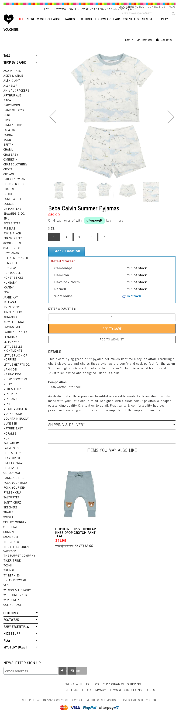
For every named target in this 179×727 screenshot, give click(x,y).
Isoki (7, 300)
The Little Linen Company (16, 556)
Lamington (11, 334)
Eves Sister (12, 231)
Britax (8, 152)
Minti (7, 411)
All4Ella (10, 93)
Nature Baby (13, 436)
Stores (149, 697)
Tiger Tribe (12, 568)
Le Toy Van (11, 349)
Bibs (6, 128)
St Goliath (11, 534)
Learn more (114, 228)
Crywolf (9, 182)
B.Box (7, 108)
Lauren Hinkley (15, 339)
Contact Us (156, 6)
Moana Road (12, 421)
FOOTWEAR (102, 26)
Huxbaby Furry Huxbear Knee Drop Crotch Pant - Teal (76, 540)
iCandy (8, 295)
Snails (8, 520)
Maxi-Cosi (10, 377)
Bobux (8, 142)
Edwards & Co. (14, 221)
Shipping (134, 691)
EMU (6, 226)
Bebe (6, 122)
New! (30, 26)
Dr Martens (12, 216)
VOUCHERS (11, 37)
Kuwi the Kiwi (13, 329)
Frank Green (13, 246)
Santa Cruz (12, 510)
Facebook (62, 678)
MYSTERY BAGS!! (49, 26)
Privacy (99, 697)
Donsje (8, 211)
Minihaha (10, 401)
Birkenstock (13, 132)
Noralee (9, 441)
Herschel (10, 270)
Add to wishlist (112, 347)
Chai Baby (10, 162)
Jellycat (10, 310)
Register (147, 47)
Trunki (8, 578)
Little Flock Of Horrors (15, 365)
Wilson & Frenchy (17, 598)
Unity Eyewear (14, 588)
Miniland (10, 407)
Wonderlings (13, 607)
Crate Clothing (15, 172)
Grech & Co (11, 256)
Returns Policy (78, 697)
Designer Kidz (14, 191)
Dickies (8, 197)
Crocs (7, 177)
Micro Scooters (15, 387)
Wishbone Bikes (15, 602)
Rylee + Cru (12, 500)
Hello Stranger (15, 265)
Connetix (10, 167)
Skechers (10, 515)
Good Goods (12, 251)
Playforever (13, 465)
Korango (10, 324)
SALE (20, 26)
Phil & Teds (12, 461)
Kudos (153, 708)
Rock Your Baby (15, 490)
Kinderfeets (12, 320)
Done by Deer (13, 206)
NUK (6, 446)
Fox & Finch (12, 241)
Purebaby (10, 475)
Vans (6, 593)
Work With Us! (77, 691)
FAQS (172, 6)
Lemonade (10, 344)
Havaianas (11, 260)
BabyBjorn (11, 113)
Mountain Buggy (16, 426)
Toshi (7, 573)
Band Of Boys (13, 118)
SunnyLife (11, 539)
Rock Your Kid (14, 495)
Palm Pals (11, 456)
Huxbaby (10, 290)
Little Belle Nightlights (12, 356)
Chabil (8, 157)
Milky (7, 392)
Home (8, 27)
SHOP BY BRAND (14, 70)
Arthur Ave (12, 103)
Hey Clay (10, 275)
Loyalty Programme (108, 691)
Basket (166, 47)
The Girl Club (13, 549)
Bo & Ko (9, 137)
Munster (10, 431)
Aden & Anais (13, 83)
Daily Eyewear (14, 187)
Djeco (7, 201)
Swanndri (10, 544)
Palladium (11, 451)
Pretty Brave (13, 470)
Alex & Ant (11, 88)
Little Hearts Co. (16, 372)
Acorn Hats (12, 78)
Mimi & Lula (12, 396)
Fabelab (9, 236)
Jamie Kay (10, 305)
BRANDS (69, 26)
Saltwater (11, 505)
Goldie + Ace (12, 612)
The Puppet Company (19, 563)
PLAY (164, 26)
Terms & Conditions (125, 697)
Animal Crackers (16, 98)
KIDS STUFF (149, 26)
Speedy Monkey (15, 530)
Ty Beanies (11, 583)
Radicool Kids (13, 485)
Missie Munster (15, 416)
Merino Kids (12, 382)
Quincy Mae (12, 480)
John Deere (12, 315)
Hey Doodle (12, 280)
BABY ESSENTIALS (126, 26)
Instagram (72, 678)
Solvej (8, 525)
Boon (7, 147)
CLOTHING (85, 26)
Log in (129, 47)
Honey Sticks (13, 285)
